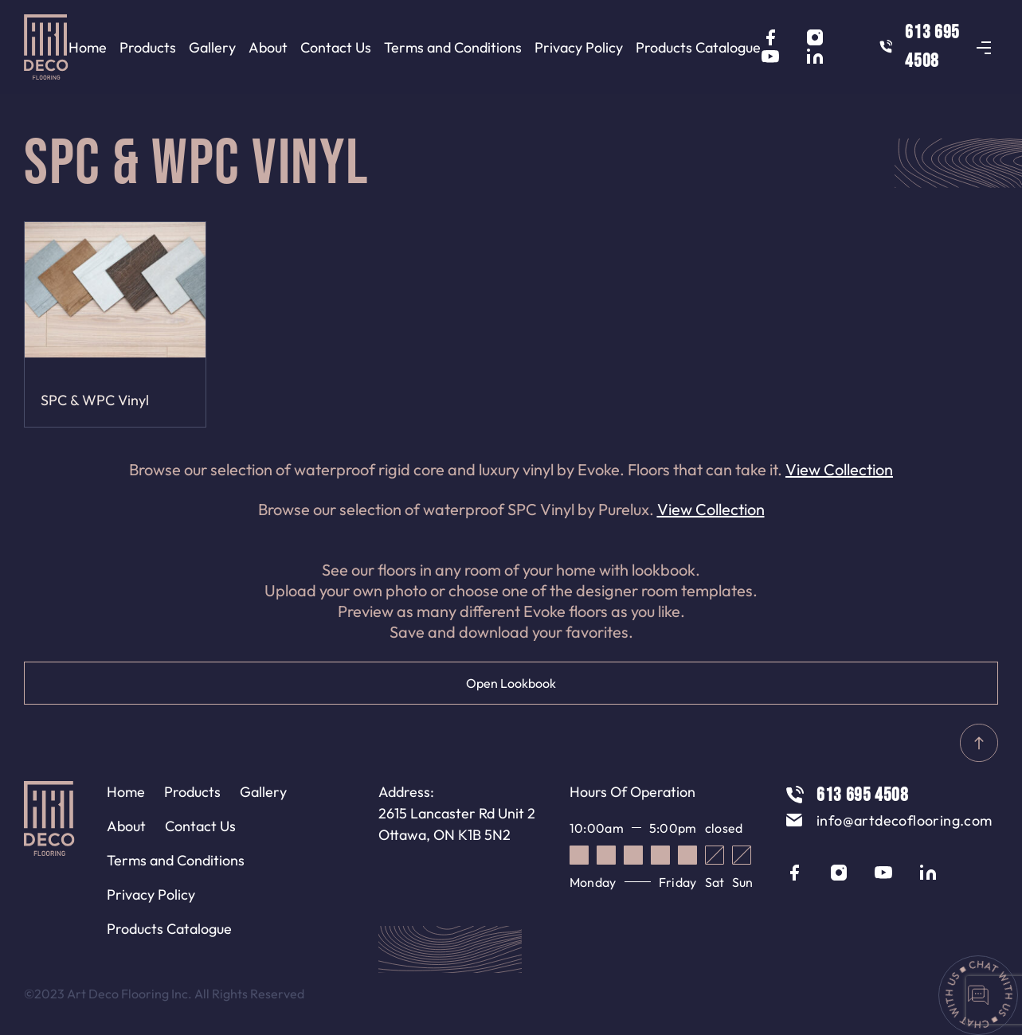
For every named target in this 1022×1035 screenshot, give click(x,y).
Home (88, 47)
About (268, 47)
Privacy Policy (578, 47)
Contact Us (335, 47)
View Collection (839, 469)
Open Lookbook (511, 683)
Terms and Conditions (453, 47)
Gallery (212, 47)
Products (147, 47)
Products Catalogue (698, 47)
